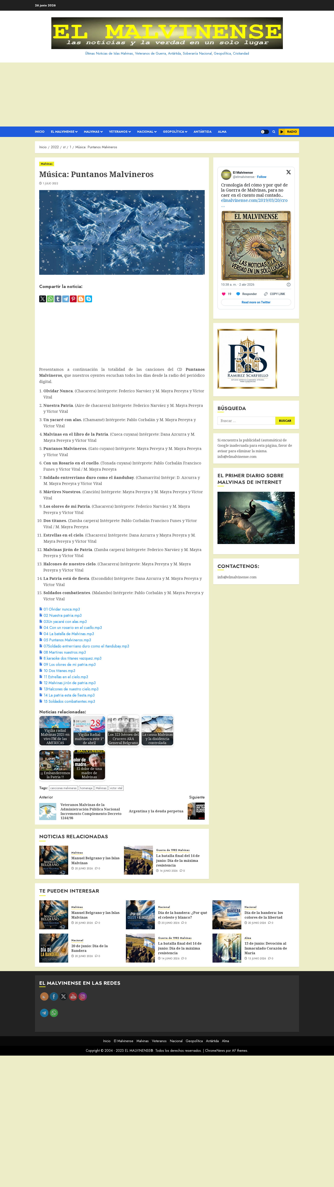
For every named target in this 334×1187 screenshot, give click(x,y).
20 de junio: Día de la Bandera (89, 948)
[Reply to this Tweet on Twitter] (246, 294)
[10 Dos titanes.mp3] (57, 671)
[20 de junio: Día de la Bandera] (53, 948)
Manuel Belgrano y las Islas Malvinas (95, 915)
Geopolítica (173, 131)
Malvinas (91, 131)
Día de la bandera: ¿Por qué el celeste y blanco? (182, 915)
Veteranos (118, 131)
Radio (288, 132)
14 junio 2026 (169, 871)
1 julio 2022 (50, 183)
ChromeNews (215, 1050)
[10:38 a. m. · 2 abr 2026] (238, 284)
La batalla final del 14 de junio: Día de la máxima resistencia (178, 860)
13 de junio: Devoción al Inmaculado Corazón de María (266, 948)
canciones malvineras (63, 788)
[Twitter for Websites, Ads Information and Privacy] (288, 284)
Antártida (203, 131)
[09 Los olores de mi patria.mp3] (67, 664)
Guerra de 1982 (166, 850)
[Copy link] (274, 294)
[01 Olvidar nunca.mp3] (59, 609)
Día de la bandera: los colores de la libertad (264, 915)
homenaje (86, 788)
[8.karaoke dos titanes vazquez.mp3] (70, 658)
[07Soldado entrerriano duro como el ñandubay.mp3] (84, 646)
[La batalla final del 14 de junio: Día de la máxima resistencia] (138, 860)
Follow (261, 177)
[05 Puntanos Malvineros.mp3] (65, 640)
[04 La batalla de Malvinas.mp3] (66, 634)
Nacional (145, 131)
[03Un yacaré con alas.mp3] (63, 621)
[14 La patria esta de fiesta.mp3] (67, 695)
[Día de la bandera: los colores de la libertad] (226, 914)
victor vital (116, 788)
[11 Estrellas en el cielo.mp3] (63, 677)
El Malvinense (62, 131)
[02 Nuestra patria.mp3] (60, 615)
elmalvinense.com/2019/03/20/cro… (254, 202)
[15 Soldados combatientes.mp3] (67, 701)
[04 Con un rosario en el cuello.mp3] (70, 627)
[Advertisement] (167, 94)
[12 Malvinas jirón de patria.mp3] (67, 683)
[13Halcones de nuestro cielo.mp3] (68, 689)
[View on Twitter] (288, 175)
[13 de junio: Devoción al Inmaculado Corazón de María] (226, 948)
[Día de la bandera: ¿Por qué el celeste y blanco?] (140, 914)
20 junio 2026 (84, 868)
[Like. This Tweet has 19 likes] (226, 294)
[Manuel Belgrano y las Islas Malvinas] (53, 860)
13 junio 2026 (257, 958)
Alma (222, 131)
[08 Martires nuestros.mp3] (62, 652)
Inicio (40, 131)
